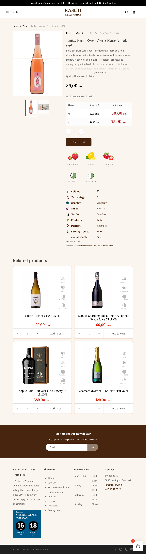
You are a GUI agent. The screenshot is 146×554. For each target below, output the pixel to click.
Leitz (99, 220)
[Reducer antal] (17, 333)
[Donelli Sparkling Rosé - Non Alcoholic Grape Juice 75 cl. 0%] (97, 290)
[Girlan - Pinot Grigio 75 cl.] (36, 290)
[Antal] (27, 333)
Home (16, 26)
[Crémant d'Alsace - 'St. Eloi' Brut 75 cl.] (97, 365)
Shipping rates (55, 492)
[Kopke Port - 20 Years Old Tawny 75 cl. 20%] (36, 365)
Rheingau (102, 225)
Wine (25, 26)
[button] (140, 12)
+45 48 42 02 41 (113, 489)
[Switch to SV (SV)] (12, 12)
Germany (102, 202)
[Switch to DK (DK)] (8, 12)
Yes (99, 237)
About (51, 478)
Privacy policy (55, 510)
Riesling (101, 208)
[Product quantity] (75, 131)
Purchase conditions (58, 487)
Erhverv (52, 482)
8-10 (99, 231)
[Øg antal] (37, 333)
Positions (53, 505)
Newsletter (54, 501)
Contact (52, 496)
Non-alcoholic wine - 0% (86, 245)
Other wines (102, 245)
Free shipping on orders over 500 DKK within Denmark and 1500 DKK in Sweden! (73, 3)
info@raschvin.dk (114, 484)
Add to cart (79, 142)
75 (98, 191)
